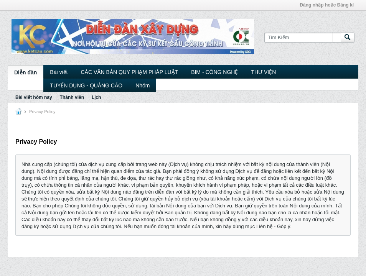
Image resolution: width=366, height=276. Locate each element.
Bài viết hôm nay (33, 97)
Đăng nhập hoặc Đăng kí (327, 5)
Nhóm (142, 85)
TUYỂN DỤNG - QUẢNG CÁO (86, 85)
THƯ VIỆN (263, 72)
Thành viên (72, 97)
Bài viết (59, 72)
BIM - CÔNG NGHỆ (214, 72)
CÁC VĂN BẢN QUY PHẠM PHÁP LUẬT (129, 72)
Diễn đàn (25, 72)
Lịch (96, 97)
